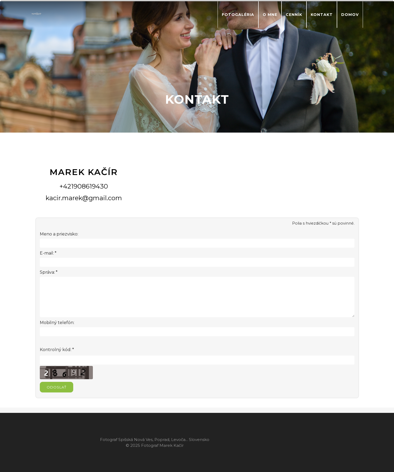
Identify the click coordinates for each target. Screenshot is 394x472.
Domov (350, 14)
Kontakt (322, 14)
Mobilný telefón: (57, 322)
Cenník (294, 14)
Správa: (47, 272)
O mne (270, 14)
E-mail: (47, 253)
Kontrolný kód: (55, 350)
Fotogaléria (238, 14)
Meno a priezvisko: (59, 234)
